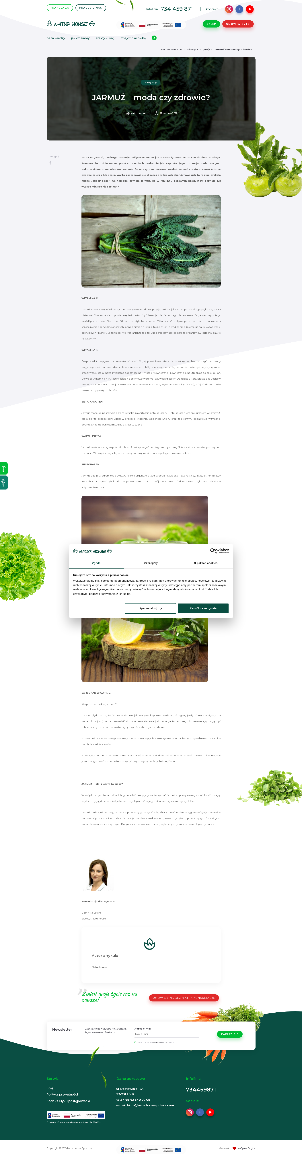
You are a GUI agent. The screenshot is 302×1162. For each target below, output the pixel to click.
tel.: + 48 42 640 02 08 (133, 1102)
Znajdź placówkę (133, 39)
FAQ (50, 1090)
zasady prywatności (160, 1045)
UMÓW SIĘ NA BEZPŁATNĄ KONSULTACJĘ (184, 1000)
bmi (4, 468)
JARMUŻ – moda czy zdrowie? (233, 51)
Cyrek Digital (248, 1150)
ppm (4, 482)
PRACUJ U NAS (90, 8)
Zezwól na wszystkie (203, 608)
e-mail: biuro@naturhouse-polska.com (145, 1107)
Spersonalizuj (150, 608)
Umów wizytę (238, 25)
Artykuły (205, 51)
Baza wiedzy (56, 39)
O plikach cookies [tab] (205, 563)
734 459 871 (177, 10)
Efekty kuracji (105, 39)
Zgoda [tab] (96, 563)
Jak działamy (80, 39)
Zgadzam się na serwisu (156, 1045)
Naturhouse (168, 51)
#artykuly (150, 84)
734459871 (201, 1092)
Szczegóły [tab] (151, 563)
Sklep (211, 25)
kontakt (212, 10)
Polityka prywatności (62, 1097)
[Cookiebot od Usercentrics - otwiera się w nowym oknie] (213, 551)
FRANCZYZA (59, 8)
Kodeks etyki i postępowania (68, 1103)
